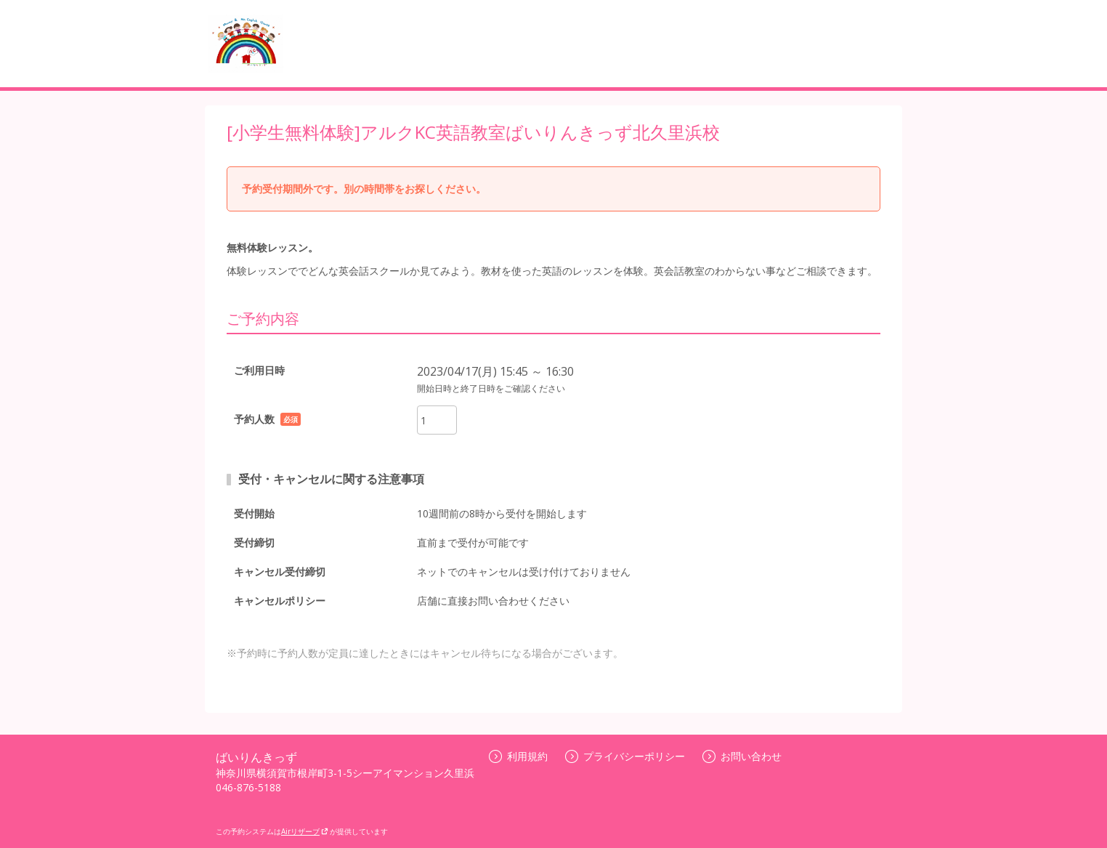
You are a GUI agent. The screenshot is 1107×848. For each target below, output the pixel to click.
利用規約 (518, 756)
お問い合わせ (742, 756)
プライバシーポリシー (625, 756)
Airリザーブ (304, 831)
